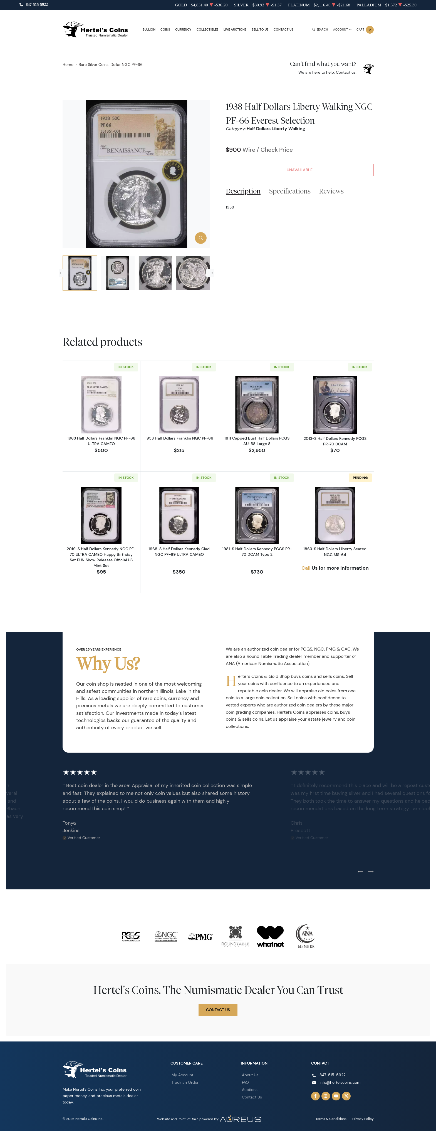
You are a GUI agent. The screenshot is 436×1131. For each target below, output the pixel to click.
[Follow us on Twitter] (346, 1096)
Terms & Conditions (331, 1119)
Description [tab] (243, 191)
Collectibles (208, 29)
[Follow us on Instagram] (325, 1096)
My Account (182, 1074)
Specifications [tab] (290, 191)
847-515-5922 (37, 5)
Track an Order (185, 1082)
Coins (165, 29)
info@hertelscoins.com (340, 1082)
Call (306, 568)
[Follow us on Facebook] (315, 1096)
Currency (183, 29)
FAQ (245, 1082)
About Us (250, 1074)
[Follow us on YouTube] (336, 1096)
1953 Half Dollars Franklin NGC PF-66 (179, 438)
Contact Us (283, 29)
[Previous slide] (62, 273)
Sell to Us (260, 29)
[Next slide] (210, 273)
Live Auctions (235, 29)
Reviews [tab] (331, 191)
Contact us (346, 72)
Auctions (249, 1089)
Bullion (149, 29)
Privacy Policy (363, 1119)
